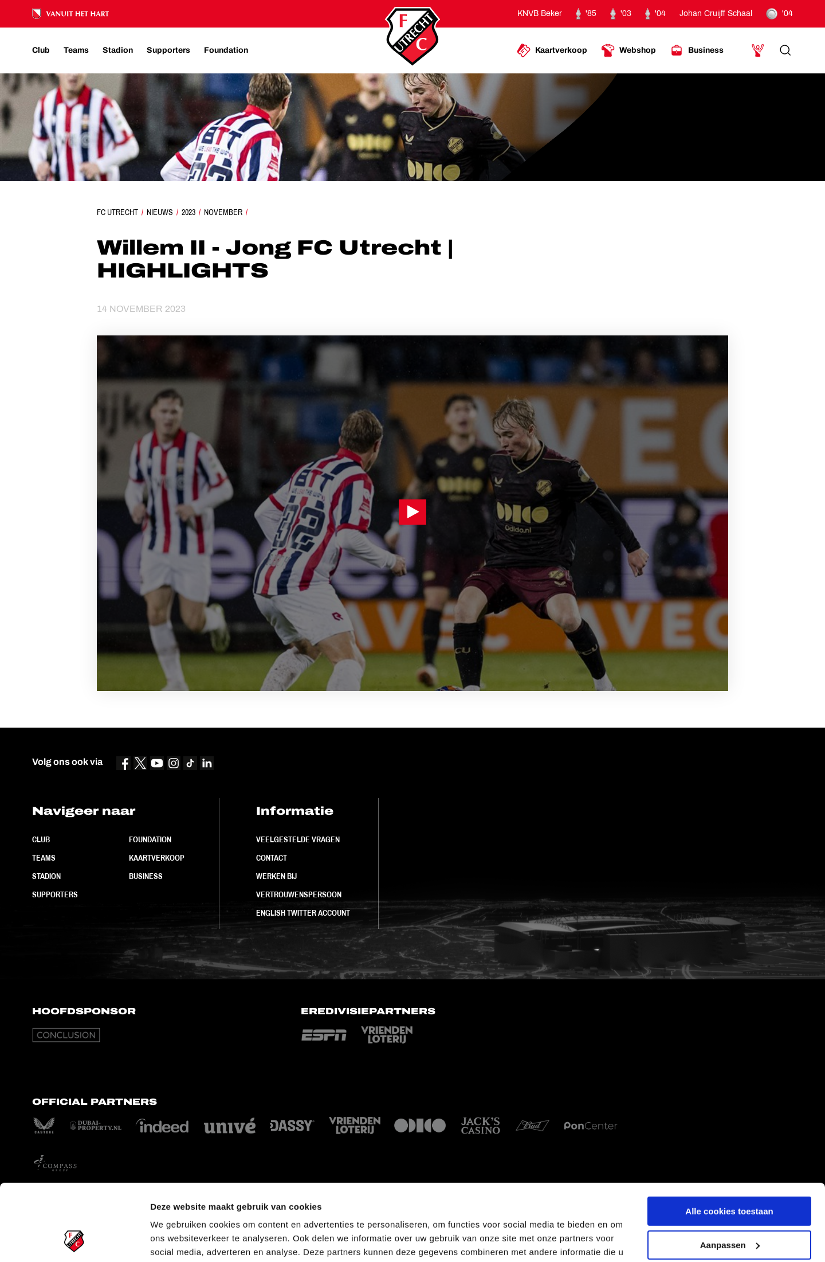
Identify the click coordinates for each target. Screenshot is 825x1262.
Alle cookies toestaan (729, 1139)
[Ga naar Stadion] (118, 50)
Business (146, 876)
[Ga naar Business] (697, 50)
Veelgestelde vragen (298, 839)
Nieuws (160, 212)
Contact (271, 858)
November (223, 212)
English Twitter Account (303, 913)
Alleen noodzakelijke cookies (729, 1207)
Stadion (46, 876)
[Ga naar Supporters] (168, 50)
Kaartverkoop (156, 858)
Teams (44, 858)
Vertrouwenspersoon (298, 894)
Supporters (55, 894)
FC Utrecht (117, 212)
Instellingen (174, 1239)
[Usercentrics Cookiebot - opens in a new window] (74, 1239)
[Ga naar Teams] (76, 50)
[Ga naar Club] (41, 50)
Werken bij (276, 876)
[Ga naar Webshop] (628, 50)
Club (41, 839)
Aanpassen (730, 1173)
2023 (188, 212)
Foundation (150, 839)
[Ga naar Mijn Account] (758, 50)
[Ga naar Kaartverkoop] (552, 50)
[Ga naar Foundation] (226, 50)
